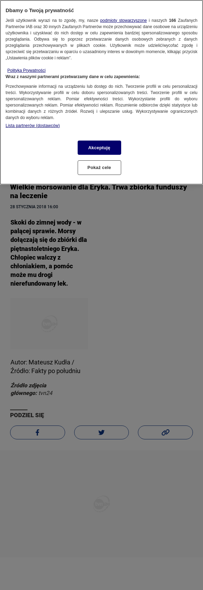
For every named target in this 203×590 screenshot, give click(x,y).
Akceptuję (99, 147)
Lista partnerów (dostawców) (33, 125)
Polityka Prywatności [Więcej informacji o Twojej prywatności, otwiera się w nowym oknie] (26, 70)
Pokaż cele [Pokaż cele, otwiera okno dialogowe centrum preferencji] (99, 167)
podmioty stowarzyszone (123, 20)
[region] (101, 92)
